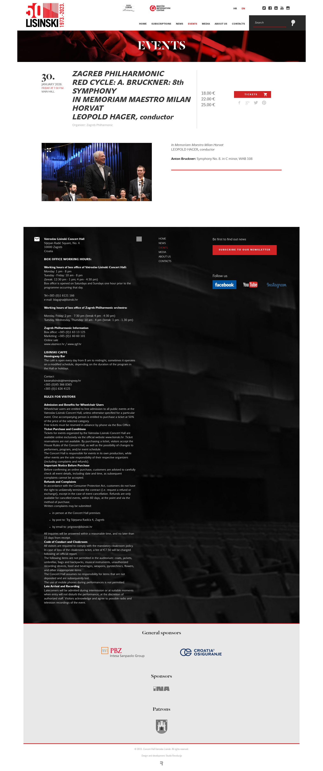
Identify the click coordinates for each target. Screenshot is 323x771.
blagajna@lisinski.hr (65, 300)
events (192, 24)
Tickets (256, 94)
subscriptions (161, 24)
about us (221, 24)
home (143, 24)
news (179, 24)
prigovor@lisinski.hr (80, 527)
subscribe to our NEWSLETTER (244, 250)
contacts (238, 24)
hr (235, 9)
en (243, 9)
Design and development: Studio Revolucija (162, 756)
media (206, 24)
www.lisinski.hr (114, 437)
